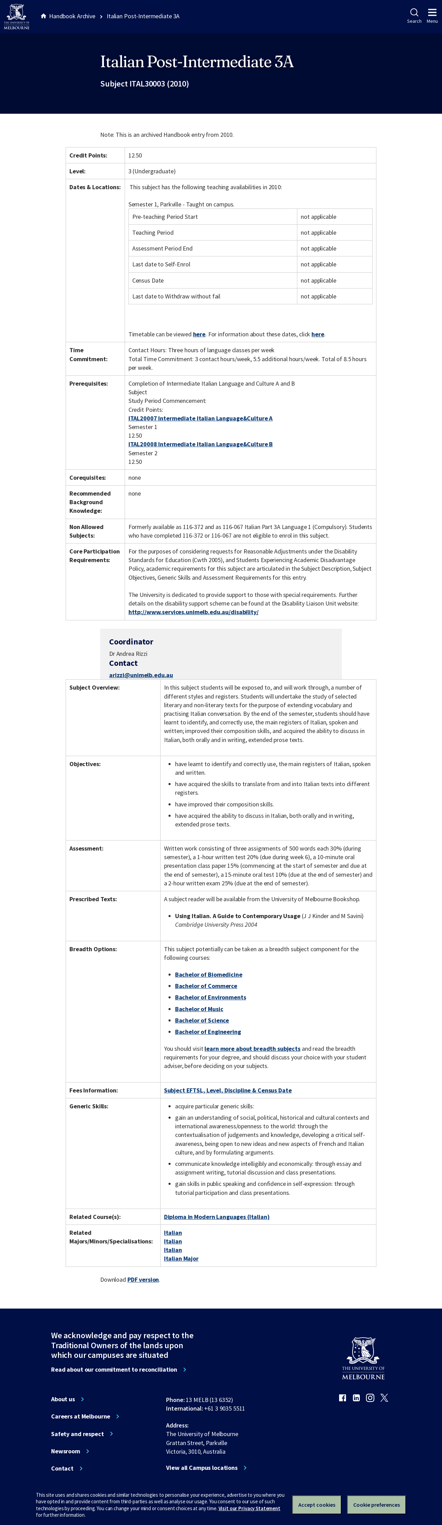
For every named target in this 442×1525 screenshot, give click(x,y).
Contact (62, 1468)
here (199, 334)
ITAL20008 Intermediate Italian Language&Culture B (200, 444)
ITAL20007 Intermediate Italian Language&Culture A (200, 418)
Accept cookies (316, 1504)
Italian (173, 1233)
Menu (432, 16)
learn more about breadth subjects (252, 1049)
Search (414, 16)
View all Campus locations (202, 1468)
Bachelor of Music (199, 1009)
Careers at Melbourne (80, 1416)
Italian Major (181, 1258)
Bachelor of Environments (210, 997)
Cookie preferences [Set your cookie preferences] (376, 1504)
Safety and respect (77, 1434)
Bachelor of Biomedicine (208, 974)
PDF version (143, 1279)
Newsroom (65, 1451)
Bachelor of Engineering (208, 1032)
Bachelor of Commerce (206, 986)
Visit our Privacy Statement (249, 1508)
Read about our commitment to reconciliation (114, 1369)
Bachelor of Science (202, 1020)
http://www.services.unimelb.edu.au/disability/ (193, 612)
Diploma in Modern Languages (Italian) (217, 1217)
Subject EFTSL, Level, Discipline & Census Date (228, 1090)
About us (63, 1399)
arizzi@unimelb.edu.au (141, 675)
